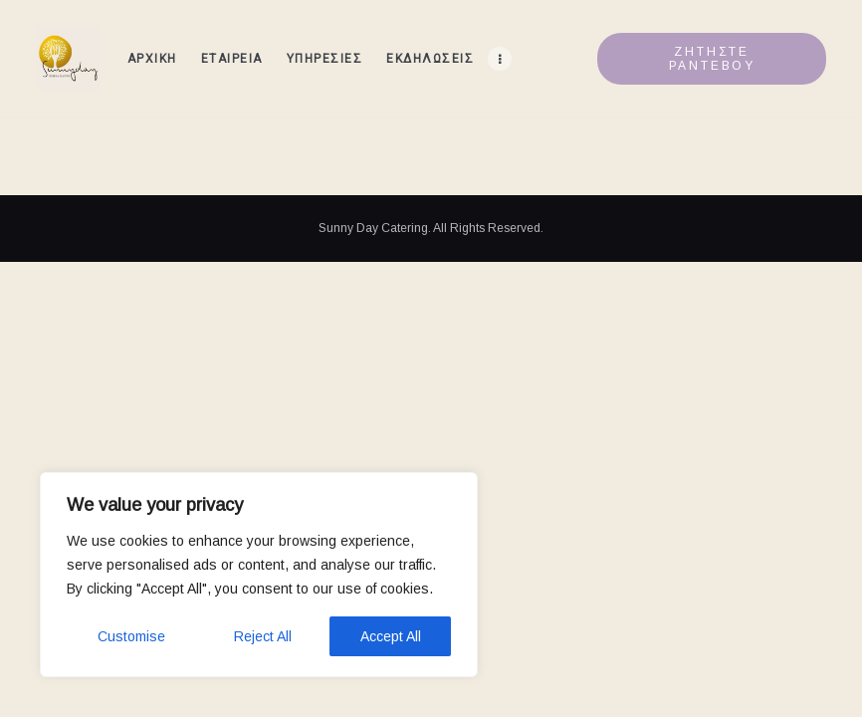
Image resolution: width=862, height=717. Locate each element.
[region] (259, 574)
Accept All (390, 636)
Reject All (263, 636)
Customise (131, 636)
